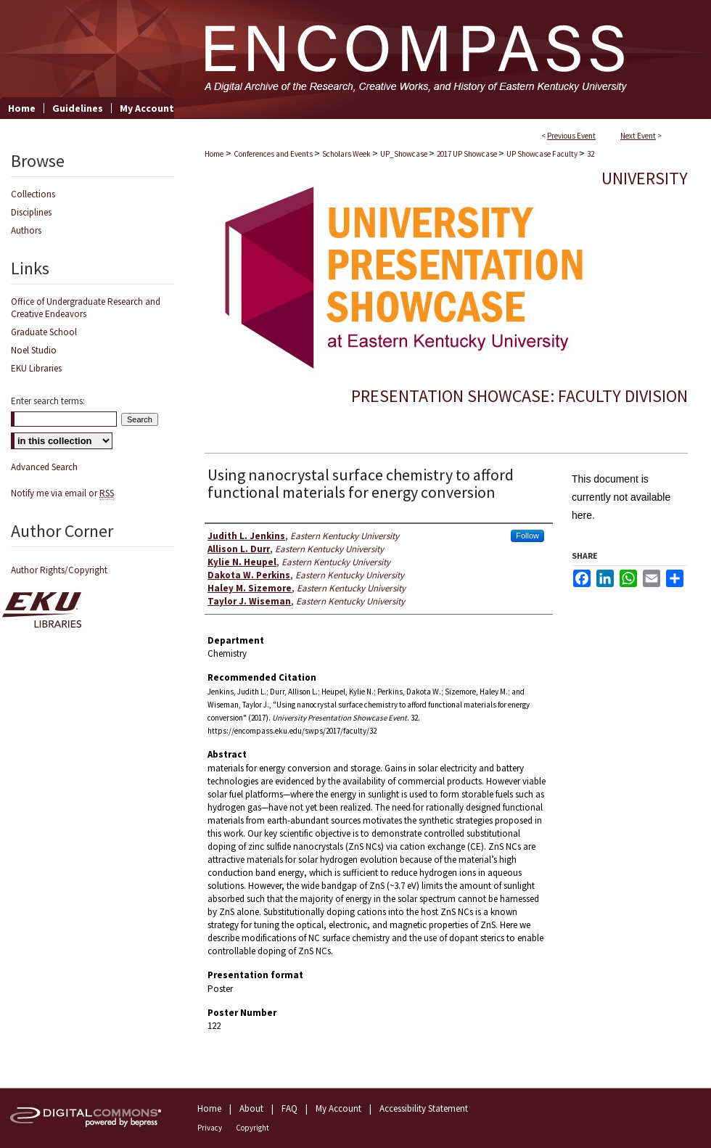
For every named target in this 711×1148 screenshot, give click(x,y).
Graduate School (44, 332)
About (251, 1108)
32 (590, 154)
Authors (26, 230)
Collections (33, 194)
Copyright (252, 1128)
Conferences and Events (274, 154)
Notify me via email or (62, 493)
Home (214, 154)
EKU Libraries (36, 368)
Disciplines (31, 212)
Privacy (209, 1128)
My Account (338, 1108)
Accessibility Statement (423, 1108)
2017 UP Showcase (467, 154)
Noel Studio (34, 350)
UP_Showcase (404, 154)
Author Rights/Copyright (59, 570)
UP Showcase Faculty (542, 154)
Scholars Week (347, 154)
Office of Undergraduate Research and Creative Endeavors (85, 307)
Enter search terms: (48, 401)
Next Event (638, 136)
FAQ (289, 1108)
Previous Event (571, 136)
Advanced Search (44, 467)
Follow (527, 535)
